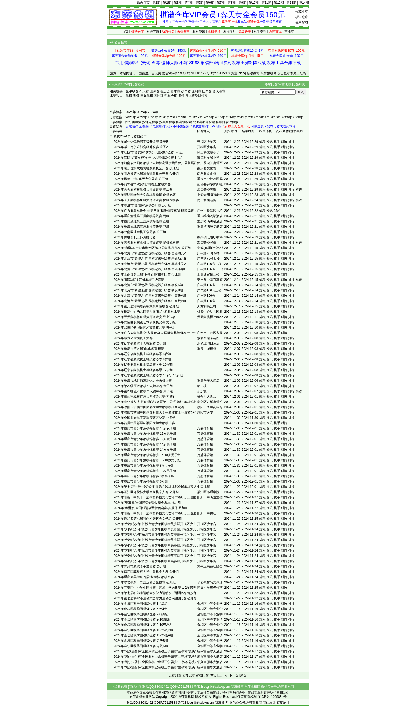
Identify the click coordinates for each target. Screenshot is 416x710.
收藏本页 (301, 12)
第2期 (167, 3)
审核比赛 (284, 84)
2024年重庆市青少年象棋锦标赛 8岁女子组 (144, 465)
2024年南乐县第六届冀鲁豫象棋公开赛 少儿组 (146, 168)
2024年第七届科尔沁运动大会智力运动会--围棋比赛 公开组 (155, 598)
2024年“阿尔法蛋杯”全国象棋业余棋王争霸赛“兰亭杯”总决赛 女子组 (161, 667)
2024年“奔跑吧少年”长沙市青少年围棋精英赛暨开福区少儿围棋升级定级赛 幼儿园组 (173, 556)
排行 (291, 142)
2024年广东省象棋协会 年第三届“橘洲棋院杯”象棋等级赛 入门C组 (160, 211)
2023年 (130, 117)
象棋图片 (229, 31)
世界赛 (206, 91)
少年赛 (186, 91)
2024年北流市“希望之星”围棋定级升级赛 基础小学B (150, 269)
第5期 (199, 3)
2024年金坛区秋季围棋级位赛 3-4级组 (140, 603)
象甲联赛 (132, 91)
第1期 (156, 3)
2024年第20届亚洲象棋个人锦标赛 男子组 (143, 391)
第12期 (279, 3)
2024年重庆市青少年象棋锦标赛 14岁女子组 (145, 449)
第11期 (266, 3)
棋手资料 (260, 31)
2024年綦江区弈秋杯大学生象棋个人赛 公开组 (146, 492)
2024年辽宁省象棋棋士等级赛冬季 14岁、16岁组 (148, 375)
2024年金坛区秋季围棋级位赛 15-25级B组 (143, 630)
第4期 (188, 3)
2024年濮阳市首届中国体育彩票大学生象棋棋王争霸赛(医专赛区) (160, 412)
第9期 (242, 3)
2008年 (298, 117)
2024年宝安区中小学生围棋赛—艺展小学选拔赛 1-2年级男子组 (158, 587)
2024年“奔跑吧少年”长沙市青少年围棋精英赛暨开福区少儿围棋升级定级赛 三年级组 (173, 529)
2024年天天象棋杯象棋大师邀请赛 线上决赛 (145, 317)
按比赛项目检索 (196, 95)
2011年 (264, 117)
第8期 (231, 3)
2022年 (142, 117)
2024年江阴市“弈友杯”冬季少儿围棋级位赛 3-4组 (148, 158)
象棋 (129, 95)
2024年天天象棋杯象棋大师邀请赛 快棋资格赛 (146, 200)
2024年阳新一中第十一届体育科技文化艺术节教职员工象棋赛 (157, 513)
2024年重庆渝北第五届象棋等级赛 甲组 (141, 227)
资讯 (269, 142)
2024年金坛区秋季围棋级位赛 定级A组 (141, 646)
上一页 (223, 675)
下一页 (234, 675)
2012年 (253, 117)
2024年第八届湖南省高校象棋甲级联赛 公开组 (146, 306)
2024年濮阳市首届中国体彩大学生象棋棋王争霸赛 (149, 407)
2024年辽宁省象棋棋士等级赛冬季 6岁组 (142, 354)
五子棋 (172, 95)
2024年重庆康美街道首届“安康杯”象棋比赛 (144, 577)
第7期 (221, 3)
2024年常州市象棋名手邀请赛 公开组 (140, 566)
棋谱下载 (152, 31)
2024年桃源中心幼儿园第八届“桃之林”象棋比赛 (147, 311)
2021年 (153, 117)
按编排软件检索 (227, 122)
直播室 (289, 31)
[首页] (213, 675)
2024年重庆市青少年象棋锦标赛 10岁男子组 (145, 471)
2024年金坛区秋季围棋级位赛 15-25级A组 (143, 635)
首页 (125, 31)
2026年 (130, 112)
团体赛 (154, 91)
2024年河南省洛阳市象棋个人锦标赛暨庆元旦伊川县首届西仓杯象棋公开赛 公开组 (172, 163)
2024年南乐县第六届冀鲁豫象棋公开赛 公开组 (146, 173)
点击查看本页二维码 (291, 73)
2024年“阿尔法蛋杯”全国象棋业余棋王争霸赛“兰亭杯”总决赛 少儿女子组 (164, 662)
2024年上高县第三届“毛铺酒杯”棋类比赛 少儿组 (147, 274)
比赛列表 (298, 84)
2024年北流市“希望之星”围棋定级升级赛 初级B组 (148, 290)
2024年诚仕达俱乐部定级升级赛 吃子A (141, 147)
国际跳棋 (160, 95)
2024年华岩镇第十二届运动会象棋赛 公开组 (145, 582)
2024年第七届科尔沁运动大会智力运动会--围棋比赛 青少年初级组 (160, 593)
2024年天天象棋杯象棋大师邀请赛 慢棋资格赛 (146, 242)
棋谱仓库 (301, 17)
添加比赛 (271, 84)
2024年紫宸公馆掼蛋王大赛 (133, 338)
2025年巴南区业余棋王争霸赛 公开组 (140, 232)
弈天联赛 (219, 91)
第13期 (291, 3)
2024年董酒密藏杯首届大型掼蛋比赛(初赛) (144, 396)
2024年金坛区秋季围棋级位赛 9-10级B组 (142, 619)
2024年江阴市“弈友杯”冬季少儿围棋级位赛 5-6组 (148, 152)
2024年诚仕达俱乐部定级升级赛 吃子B (141, 142)
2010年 (276, 117)
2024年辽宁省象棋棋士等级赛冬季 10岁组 (143, 365)
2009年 (287, 117)
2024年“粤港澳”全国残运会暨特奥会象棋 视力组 (147, 503)
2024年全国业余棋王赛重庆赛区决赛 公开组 (145, 418)
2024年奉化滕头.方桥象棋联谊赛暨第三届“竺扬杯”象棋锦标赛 (157, 402)
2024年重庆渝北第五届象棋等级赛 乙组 (141, 221)
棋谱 (299, 189)
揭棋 (181, 95)
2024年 (153, 112)
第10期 (254, 3)
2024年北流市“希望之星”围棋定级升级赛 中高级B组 (150, 301)
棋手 (277, 142)
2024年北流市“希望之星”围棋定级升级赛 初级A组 (148, 285)
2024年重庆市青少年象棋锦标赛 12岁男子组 (145, 434)
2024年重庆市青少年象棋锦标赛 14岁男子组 (145, 444)
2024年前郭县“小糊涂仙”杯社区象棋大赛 (142, 184)
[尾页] (243, 675)
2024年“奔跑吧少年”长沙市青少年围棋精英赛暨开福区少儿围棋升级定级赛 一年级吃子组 (176, 550)
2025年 (142, 112)
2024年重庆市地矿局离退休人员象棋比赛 (143, 380)
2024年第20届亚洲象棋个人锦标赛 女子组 (143, 386)
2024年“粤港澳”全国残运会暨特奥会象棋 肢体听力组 (150, 508)
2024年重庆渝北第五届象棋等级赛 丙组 (141, 216)
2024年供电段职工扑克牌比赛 (135, 237)
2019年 (175, 117)
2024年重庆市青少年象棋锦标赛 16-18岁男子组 (147, 455)
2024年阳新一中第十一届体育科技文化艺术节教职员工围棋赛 (157, 497)
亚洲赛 (196, 91)
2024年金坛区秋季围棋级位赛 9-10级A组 (142, 625)
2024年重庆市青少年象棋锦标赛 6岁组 (141, 481)
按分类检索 (133, 122)
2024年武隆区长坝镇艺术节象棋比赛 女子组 (145, 322)
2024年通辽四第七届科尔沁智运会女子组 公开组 (148, 518)
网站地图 (135, 687)
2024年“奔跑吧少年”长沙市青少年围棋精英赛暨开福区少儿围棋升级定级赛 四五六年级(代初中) (180, 524)
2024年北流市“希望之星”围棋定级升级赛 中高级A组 (150, 296)
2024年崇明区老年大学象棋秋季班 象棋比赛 (145, 195)
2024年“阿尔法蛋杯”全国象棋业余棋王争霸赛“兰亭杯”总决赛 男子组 (161, 651)
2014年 (231, 117)
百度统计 (283, 702)
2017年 (197, 117)
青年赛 (175, 91)
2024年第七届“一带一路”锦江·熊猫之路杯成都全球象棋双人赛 (157, 487)
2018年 (186, 117)
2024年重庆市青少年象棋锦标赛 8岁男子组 (144, 476)
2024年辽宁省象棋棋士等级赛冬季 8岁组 (142, 359)
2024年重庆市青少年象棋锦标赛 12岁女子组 (145, 439)
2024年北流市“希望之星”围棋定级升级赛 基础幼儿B (150, 258)
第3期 (178, 3)
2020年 (164, 117)
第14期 (304, 3)
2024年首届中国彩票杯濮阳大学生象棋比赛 (144, 423)
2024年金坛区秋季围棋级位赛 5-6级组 (140, 609)
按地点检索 (150, 122)
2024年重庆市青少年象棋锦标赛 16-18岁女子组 (147, 460)
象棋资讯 (198, 31)
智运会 (165, 91)
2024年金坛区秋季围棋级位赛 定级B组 (141, 641)
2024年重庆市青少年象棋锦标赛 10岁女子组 (145, 428)
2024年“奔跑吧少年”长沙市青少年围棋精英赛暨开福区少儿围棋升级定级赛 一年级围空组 (176, 545)
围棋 (136, 95)
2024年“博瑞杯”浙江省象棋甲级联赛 (139, 280)
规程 (262, 142)
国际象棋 (146, 95)
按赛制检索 (184, 122)
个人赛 (144, 91)
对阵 (284, 142)
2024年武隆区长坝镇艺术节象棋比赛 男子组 (145, 327)
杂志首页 (143, 3)
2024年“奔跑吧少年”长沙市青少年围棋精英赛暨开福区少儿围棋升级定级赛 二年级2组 (174, 561)
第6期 (210, 3)
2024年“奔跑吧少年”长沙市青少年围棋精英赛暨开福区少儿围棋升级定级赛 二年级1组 (174, 534)
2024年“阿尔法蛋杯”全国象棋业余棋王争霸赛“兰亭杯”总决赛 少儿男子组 (164, 657)
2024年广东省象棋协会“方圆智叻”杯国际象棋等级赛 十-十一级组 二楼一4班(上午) (171, 333)
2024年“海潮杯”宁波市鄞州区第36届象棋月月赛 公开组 (152, 248)
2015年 (220, 117)
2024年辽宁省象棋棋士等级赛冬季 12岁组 (143, 370)
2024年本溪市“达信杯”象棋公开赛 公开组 (142, 205)
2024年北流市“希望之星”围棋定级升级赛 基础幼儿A (150, 253)
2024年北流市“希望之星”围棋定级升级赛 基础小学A (150, 264)
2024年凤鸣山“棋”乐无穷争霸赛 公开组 (141, 179)
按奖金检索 (167, 122)
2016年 (208, 117)
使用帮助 (301, 22)
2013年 (242, 117)
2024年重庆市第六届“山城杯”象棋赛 (139, 349)
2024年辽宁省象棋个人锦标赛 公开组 (140, 343)
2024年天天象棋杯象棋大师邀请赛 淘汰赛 (143, 189)
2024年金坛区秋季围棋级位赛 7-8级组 (140, 614)
